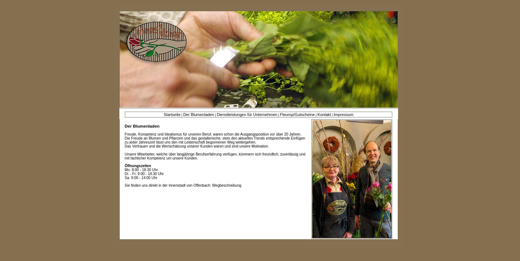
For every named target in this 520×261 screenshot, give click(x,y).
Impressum (343, 114)
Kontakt (324, 114)
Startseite (172, 114)
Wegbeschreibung (226, 185)
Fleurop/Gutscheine (297, 114)
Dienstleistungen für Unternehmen (247, 114)
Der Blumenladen (198, 114)
